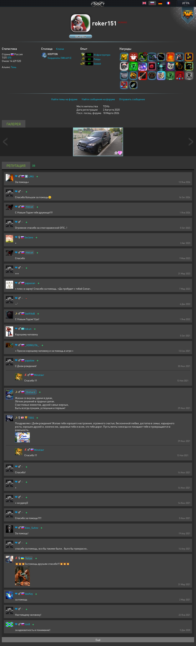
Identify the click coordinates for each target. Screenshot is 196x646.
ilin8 (27, 624)
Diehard (30, 392)
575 (9, 57)
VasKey (29, 593)
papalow (29, 360)
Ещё (98, 639)
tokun (28, 328)
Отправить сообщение (132, 99)
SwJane (28, 237)
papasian (30, 283)
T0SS (31, 417)
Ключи (60, 48)
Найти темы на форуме (64, 99)
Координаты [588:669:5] (59, 58)
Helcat (29, 206)
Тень (13, 67)
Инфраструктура (102, 54)
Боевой (97, 63)
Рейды (97, 59)
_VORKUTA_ (32, 345)
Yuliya (28, 558)
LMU (31, 176)
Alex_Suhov (31, 527)
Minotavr (39, 374)
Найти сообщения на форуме (98, 99)
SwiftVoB (30, 313)
